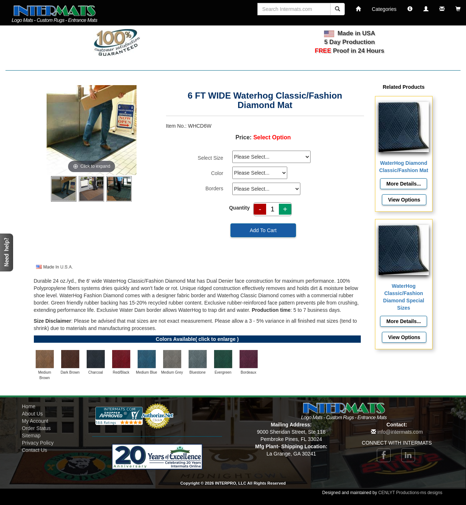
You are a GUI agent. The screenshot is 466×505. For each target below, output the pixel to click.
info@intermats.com (400, 432)
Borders (214, 188)
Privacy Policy (38, 443)
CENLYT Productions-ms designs (410, 492)
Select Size (210, 158)
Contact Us (34, 450)
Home (28, 406)
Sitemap (31, 435)
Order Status (36, 428)
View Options (404, 200)
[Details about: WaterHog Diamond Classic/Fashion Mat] (403, 183)
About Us (32, 414)
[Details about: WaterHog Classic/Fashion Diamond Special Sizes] (403, 321)
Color (217, 173)
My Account (35, 421)
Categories (384, 9)
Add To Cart (263, 230)
